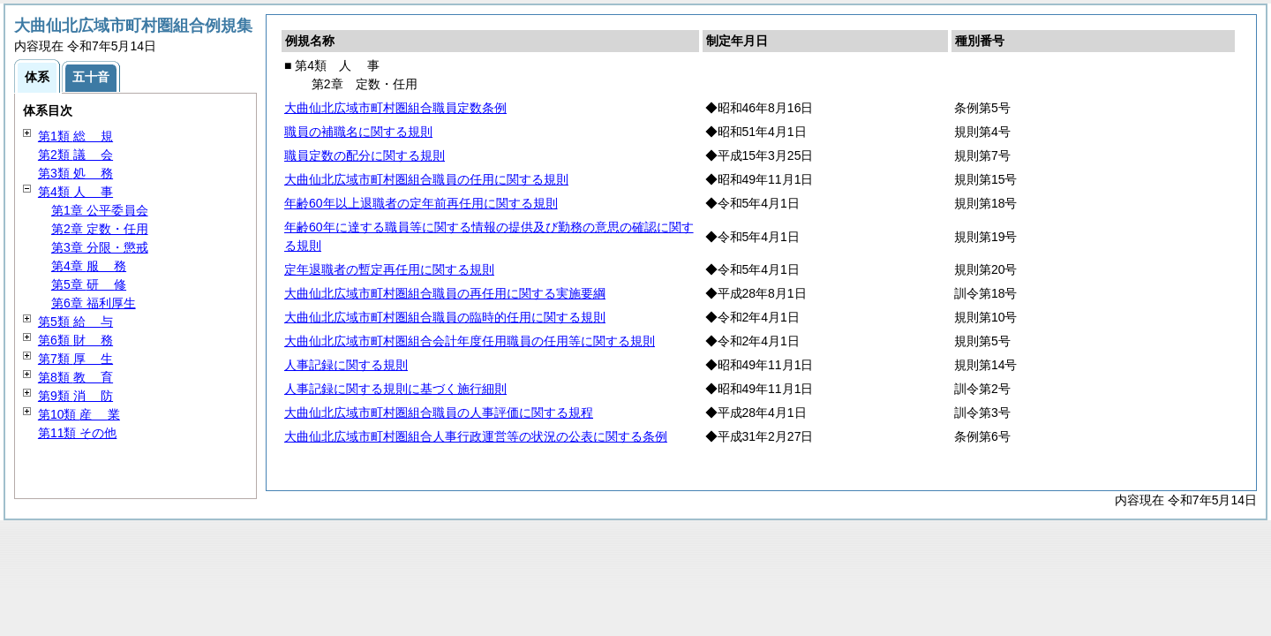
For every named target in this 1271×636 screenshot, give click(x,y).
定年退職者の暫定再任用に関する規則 (389, 269)
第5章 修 (88, 284)
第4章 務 (88, 266)
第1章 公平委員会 (99, 210)
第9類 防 (75, 396)
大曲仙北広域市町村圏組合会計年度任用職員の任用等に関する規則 (469, 341)
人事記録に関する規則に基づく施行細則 (395, 389)
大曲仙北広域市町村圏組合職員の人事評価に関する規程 (438, 412)
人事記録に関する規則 (346, 365)
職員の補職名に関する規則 (358, 132)
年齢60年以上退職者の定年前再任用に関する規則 (421, 203)
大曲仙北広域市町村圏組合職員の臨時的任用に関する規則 (444, 317)
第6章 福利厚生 (93, 303)
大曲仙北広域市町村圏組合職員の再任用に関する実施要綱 (444, 293)
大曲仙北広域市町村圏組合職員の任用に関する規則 (426, 179)
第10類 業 (79, 414)
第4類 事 (75, 192)
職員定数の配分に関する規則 (364, 155)
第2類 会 (75, 155)
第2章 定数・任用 (99, 229)
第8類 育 (75, 377)
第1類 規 (75, 136)
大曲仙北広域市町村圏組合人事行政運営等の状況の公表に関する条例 (475, 436)
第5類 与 (75, 321)
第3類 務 (75, 173)
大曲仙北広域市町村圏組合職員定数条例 (395, 108)
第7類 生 (75, 359)
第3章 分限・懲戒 (99, 247)
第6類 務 (75, 340)
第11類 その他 (77, 433)
